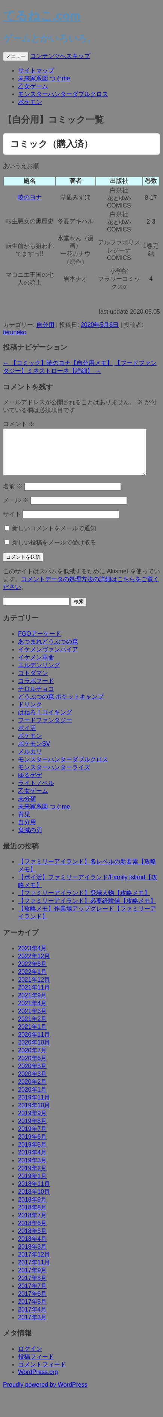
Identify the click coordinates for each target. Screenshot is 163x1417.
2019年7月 (32, 1138)
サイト (12, 523)
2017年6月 (32, 1303)
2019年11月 (34, 1106)
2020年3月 (32, 1083)
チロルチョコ (36, 697)
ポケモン (30, 102)
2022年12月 (34, 965)
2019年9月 (32, 1122)
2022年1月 (32, 981)
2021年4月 (32, 1012)
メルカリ (30, 760)
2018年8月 (32, 1216)
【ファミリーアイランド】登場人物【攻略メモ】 (84, 902)
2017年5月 (32, 1310)
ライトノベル (36, 792)
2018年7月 (32, 1224)
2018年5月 (32, 1240)
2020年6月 (32, 1067)
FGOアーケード (39, 643)
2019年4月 (32, 1161)
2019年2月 (32, 1177)
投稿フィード (36, 1365)
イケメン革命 (36, 666)
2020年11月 (34, 1043)
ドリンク (30, 713)
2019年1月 (32, 1185)
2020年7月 (32, 1059)
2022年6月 (32, 973)
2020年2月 (32, 1091)
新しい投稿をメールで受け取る (54, 551)
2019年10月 (34, 1114)
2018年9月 (32, 1208)
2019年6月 (32, 1146)
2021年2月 (32, 1028)
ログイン (30, 1358)
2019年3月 (32, 1169)
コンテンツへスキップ (60, 56)
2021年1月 (32, 1036)
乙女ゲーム (33, 86)
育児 (24, 823)
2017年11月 (34, 1271)
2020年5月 (32, 1075)
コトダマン (33, 682)
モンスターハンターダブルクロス (63, 94)
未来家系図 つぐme (44, 78)
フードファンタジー (45, 729)
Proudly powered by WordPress (45, 1393)
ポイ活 (27, 737)
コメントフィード (42, 1373)
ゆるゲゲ (30, 784)
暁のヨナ (30, 197)
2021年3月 (32, 1020)
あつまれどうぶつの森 (48, 650)
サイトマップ (36, 70)
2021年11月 (34, 996)
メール (16, 509)
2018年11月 (34, 1193)
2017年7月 (32, 1295)
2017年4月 (32, 1318)
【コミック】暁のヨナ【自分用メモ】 (58, 363)
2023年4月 (32, 957)
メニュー (16, 56)
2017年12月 (34, 1263)
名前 (13, 495)
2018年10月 (34, 1200)
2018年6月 (32, 1232)
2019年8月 (32, 1130)
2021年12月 (34, 988)
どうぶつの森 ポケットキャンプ (61, 705)
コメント (19, 424)
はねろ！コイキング (45, 721)
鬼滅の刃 (30, 839)
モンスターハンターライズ (54, 776)
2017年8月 (32, 1287)
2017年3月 (32, 1326)
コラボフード (36, 690)
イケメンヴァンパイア (48, 658)
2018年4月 (32, 1248)
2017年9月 (32, 1279)
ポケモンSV (34, 752)
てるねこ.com (42, 15)
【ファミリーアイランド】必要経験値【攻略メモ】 (87, 910)
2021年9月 (32, 1004)
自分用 (45, 325)
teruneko (14, 332)
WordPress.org (38, 1381)
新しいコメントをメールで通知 (54, 537)
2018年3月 (32, 1255)
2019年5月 (32, 1153)
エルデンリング (39, 674)
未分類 (27, 807)
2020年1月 (32, 1098)
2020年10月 (34, 1051)
